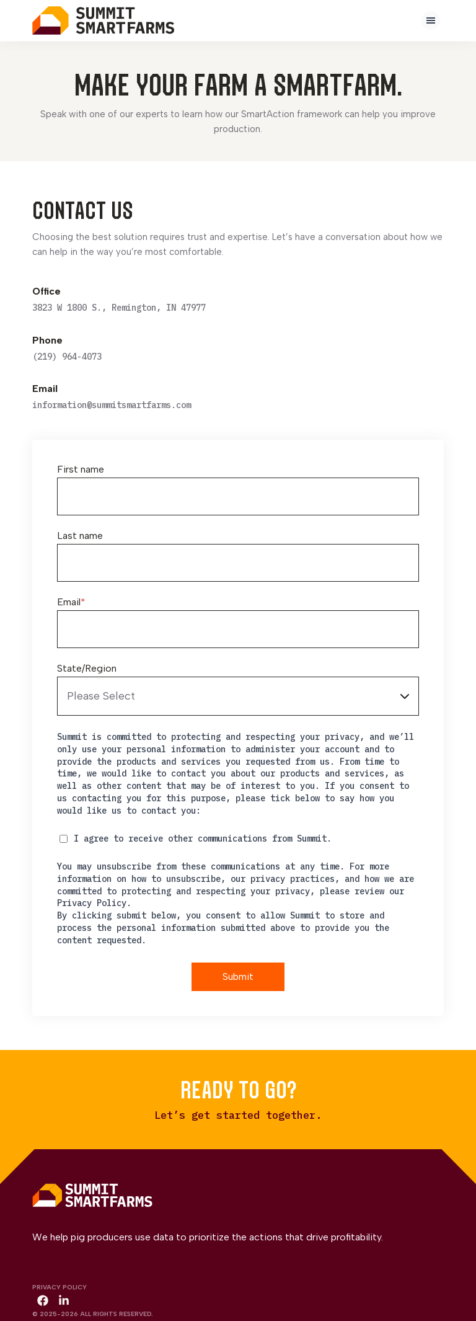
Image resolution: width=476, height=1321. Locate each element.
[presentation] (430, 20)
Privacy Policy (59, 1287)
